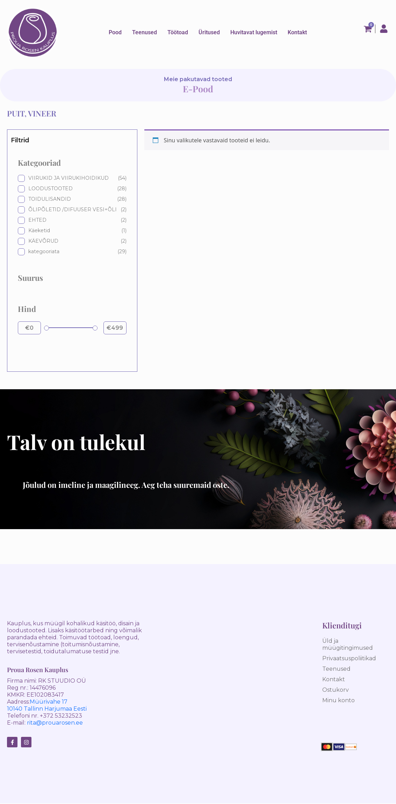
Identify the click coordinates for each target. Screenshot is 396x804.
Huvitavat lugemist (253, 32)
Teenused (144, 33)
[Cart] (369, 28)
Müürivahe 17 (48, 701)
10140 (14, 708)
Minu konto (338, 700)
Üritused (209, 32)
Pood (115, 32)
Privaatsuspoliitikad (349, 658)
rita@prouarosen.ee (55, 722)
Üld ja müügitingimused (347, 644)
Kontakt (297, 32)
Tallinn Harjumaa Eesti (54, 708)
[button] (144, 31)
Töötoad (177, 32)
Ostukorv (335, 689)
